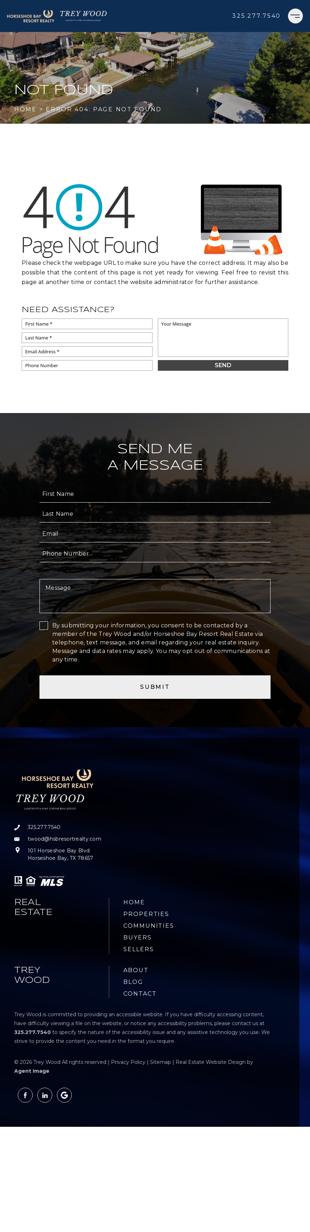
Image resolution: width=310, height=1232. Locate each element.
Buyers (137, 937)
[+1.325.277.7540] (256, 16)
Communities (148, 925)
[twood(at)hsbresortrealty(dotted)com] (57, 839)
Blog (133, 982)
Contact (139, 993)
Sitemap (160, 1062)
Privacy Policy (128, 1062)
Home (134, 902)
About (136, 970)
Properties (146, 914)
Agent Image (31, 1071)
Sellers (138, 949)
